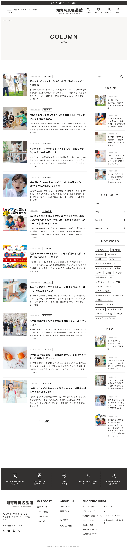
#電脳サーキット (103, 295)
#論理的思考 (101, 277)
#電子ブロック (102, 250)
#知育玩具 (112, 254)
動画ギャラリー (66, 511)
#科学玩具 (109, 313)
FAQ (97, 211)
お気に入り (108, 506)
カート (106, 511)
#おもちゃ (119, 272)
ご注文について (88, 511)
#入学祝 (99, 286)
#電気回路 (116, 250)
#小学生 (116, 282)
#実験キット (101, 259)
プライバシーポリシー (113, 515)
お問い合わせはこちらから (13, 525)
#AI (111, 277)
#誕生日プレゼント (104, 268)
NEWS (64, 520)
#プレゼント (115, 259)
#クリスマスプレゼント (105, 263)
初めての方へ (65, 506)
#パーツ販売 (118, 295)
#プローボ (100, 309)
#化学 (108, 286)
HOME (5, 20)
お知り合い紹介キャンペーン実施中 (64, 3)
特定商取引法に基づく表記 (113, 521)
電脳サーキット (20, 9)
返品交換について (89, 534)
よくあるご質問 (88, 506)
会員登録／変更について (92, 515)
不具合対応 (43, 516)
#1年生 (99, 313)
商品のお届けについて (91, 529)
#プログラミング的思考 (105, 318)
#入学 (98, 272)
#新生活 (108, 272)
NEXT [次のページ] (47, 421)
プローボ (10, 12)
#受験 (117, 268)
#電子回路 (100, 254)
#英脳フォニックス (104, 300)
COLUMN (99, 220)
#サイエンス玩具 (103, 291)
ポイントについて (89, 520)
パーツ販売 (33, 9)
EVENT (98, 203)
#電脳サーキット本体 (104, 304)
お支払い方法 (87, 525)
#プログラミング (114, 309)
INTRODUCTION (102, 228)
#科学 (119, 313)
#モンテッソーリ (103, 282)
